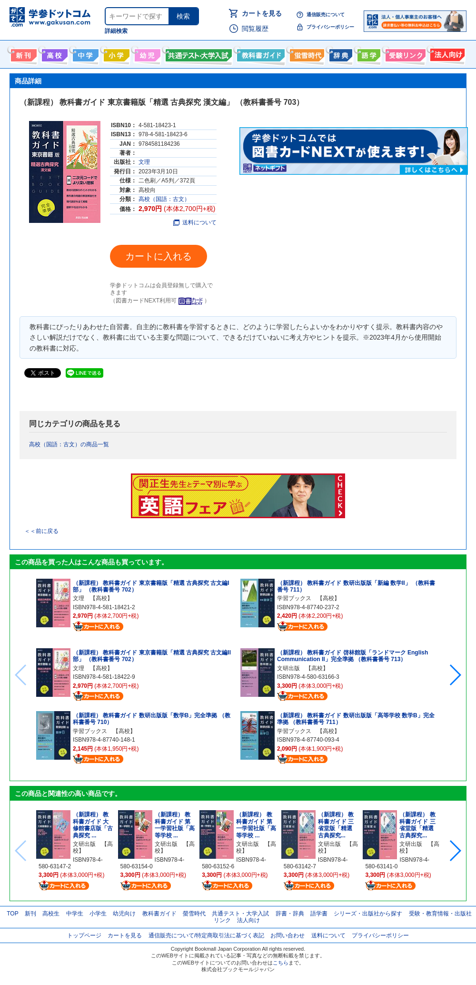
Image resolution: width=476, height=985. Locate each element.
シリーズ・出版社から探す (368, 913)
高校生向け (53, 53)
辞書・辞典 (290, 913)
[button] (454, 674)
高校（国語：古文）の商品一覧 (69, 444)
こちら (280, 962)
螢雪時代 (306, 53)
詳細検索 (116, 31)
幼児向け (146, 53)
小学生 (98, 913)
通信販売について (326, 14)
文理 (144, 162)
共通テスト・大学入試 (197, 53)
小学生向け (115, 53)
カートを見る (262, 13)
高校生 (51, 913)
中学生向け (84, 53)
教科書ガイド (259, 53)
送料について (195, 222)
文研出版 (288, 668)
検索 (183, 16)
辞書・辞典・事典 (340, 53)
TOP (12, 913)
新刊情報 (22, 53)
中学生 (74, 913)
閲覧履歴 (255, 28)
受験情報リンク (404, 53)
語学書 (368, 53)
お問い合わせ (287, 935)
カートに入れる (158, 256)
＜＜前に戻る (41, 531)
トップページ (84, 935)
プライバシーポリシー (330, 27)
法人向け (446, 53)
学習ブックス (90, 731)
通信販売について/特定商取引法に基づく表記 (206, 935)
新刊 (30, 913)
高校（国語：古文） (164, 199)
